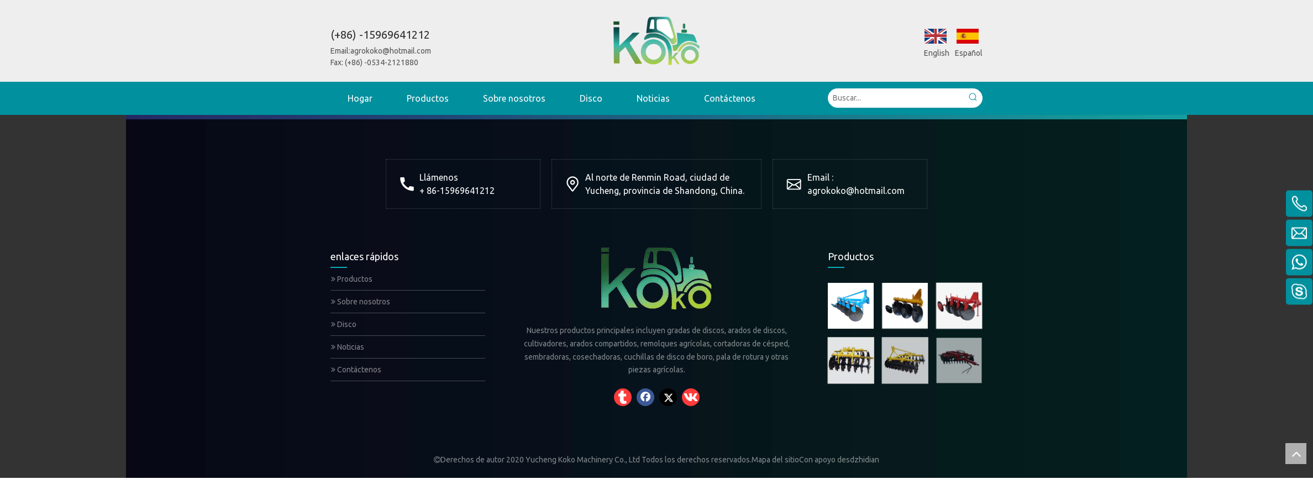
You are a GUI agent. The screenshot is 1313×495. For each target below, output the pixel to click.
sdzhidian (862, 459)
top (1295, 453)
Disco (343, 324)
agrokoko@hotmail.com (390, 50)
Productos (351, 279)
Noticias (347, 347)
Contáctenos (356, 369)
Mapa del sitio (775, 459)
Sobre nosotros (360, 301)
